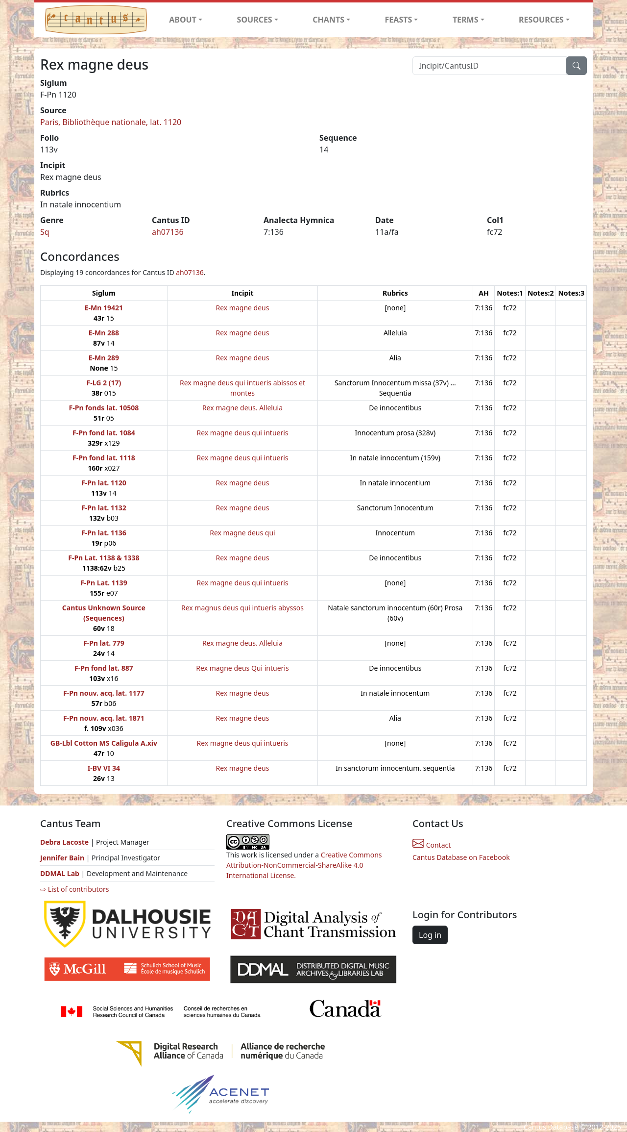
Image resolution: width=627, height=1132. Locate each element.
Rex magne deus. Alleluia (242, 407)
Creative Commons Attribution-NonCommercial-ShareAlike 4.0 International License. (304, 865)
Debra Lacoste (64, 842)
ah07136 (168, 231)
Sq (44, 231)
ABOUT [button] (182, 19)
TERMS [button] (466, 19)
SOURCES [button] (254, 19)
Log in (430, 935)
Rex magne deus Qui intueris (242, 668)
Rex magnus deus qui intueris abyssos (242, 607)
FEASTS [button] (398, 19)
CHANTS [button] (328, 19)
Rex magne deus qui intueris (242, 432)
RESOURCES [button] (541, 19)
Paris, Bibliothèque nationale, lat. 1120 (110, 122)
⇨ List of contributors (74, 889)
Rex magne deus (242, 307)
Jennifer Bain (63, 857)
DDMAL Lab (59, 873)
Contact (431, 845)
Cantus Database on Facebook (461, 857)
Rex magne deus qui (242, 532)
